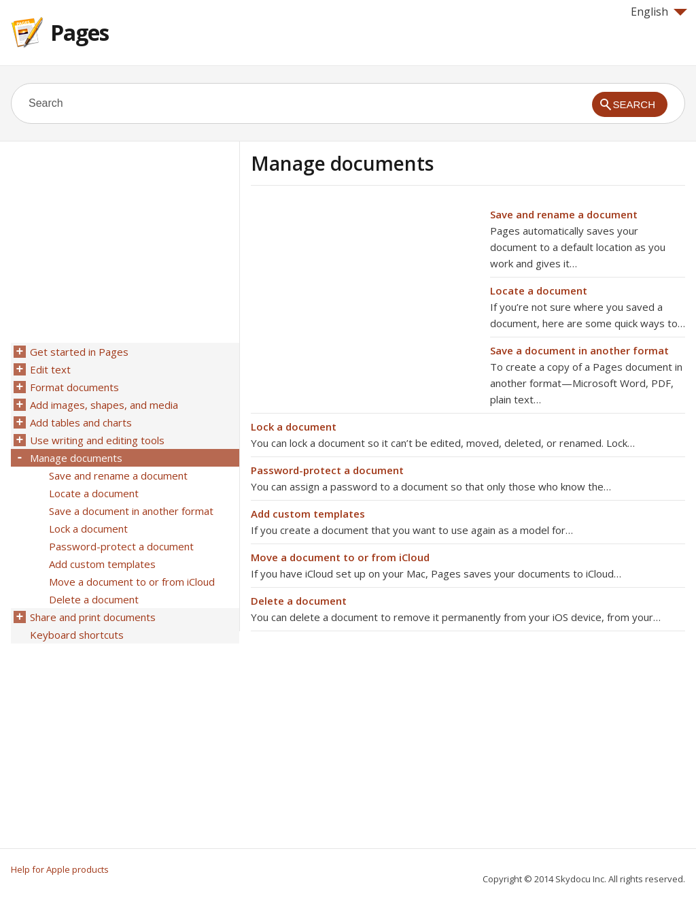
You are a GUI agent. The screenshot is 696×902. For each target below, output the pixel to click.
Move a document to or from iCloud (340, 557)
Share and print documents (93, 617)
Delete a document (299, 600)
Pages (79, 32)
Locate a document (538, 290)
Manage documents (76, 458)
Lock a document (293, 426)
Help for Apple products (60, 869)
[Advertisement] (365, 301)
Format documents (74, 387)
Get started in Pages (79, 351)
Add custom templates (308, 513)
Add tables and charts (81, 422)
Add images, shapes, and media (104, 405)
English (659, 11)
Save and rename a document (564, 214)
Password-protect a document (327, 470)
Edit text (50, 369)
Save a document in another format (579, 350)
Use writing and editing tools (97, 440)
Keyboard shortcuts (77, 634)
